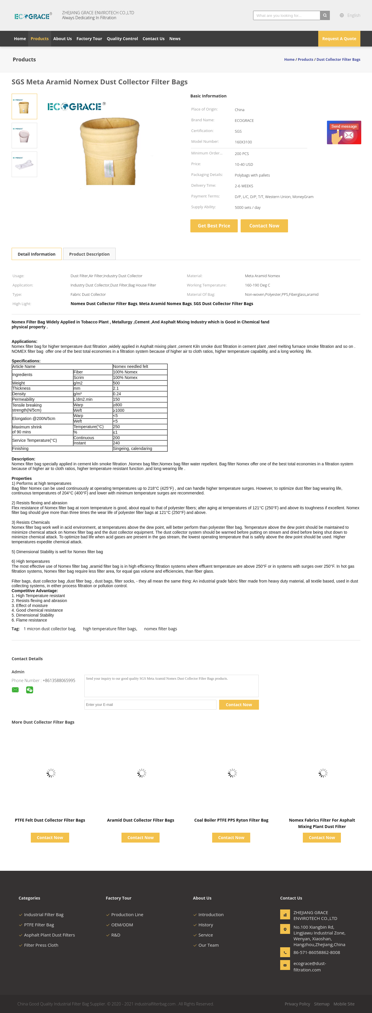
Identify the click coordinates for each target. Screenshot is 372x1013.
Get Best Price (214, 225)
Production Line (124, 914)
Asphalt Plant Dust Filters (47, 935)
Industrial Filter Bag (41, 914)
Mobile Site (344, 1004)
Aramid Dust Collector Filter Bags (140, 820)
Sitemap (322, 1004)
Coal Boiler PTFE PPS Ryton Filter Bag (231, 820)
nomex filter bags (160, 628)
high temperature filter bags (109, 628)
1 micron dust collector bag (49, 628)
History (203, 924)
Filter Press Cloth (38, 945)
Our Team (206, 945)
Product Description (89, 254)
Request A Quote (339, 38)
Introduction (208, 914)
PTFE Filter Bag (36, 924)
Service (203, 935)
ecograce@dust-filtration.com (310, 966)
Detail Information (37, 254)
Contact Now (264, 225)
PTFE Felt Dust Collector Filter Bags (50, 820)
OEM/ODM (119, 924)
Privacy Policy (297, 1004)
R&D (113, 935)
